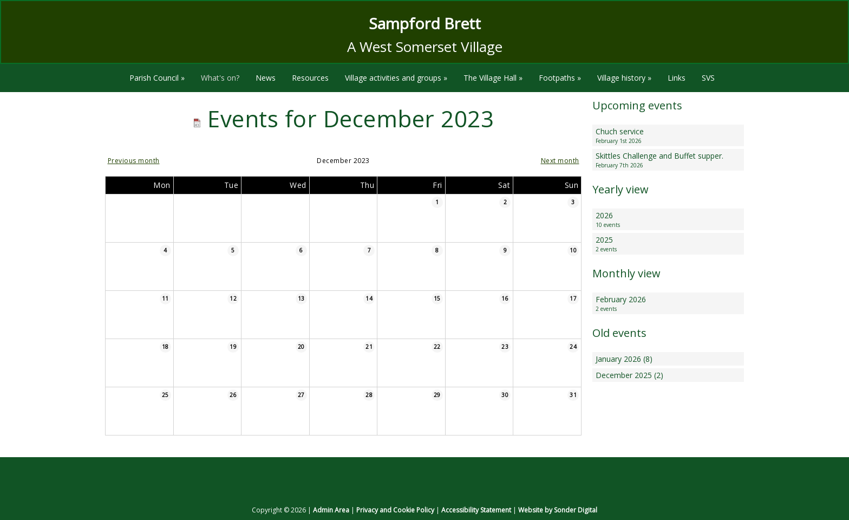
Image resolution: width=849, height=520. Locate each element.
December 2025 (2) (629, 375)
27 (301, 395)
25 (165, 395)
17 (573, 298)
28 (369, 395)
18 (165, 346)
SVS (708, 78)
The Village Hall (493, 78)
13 (301, 298)
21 (369, 346)
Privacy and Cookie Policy (395, 510)
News (266, 78)
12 (233, 298)
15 (437, 298)
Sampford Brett (425, 23)
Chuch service (668, 135)
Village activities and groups (396, 78)
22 (437, 346)
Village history (624, 78)
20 (301, 346)
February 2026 (668, 303)
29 (437, 395)
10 (573, 250)
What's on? (220, 78)
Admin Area (331, 510)
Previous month (134, 160)
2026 (668, 219)
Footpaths (560, 78)
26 (233, 395)
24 (573, 346)
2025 (668, 244)
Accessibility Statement (476, 510)
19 (233, 346)
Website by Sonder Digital (557, 510)
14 (369, 298)
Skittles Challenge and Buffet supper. (668, 160)
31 (573, 395)
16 (504, 298)
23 (504, 346)
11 (165, 298)
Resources (310, 78)
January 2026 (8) (624, 359)
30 (504, 395)
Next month (560, 160)
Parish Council (157, 78)
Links (676, 78)
